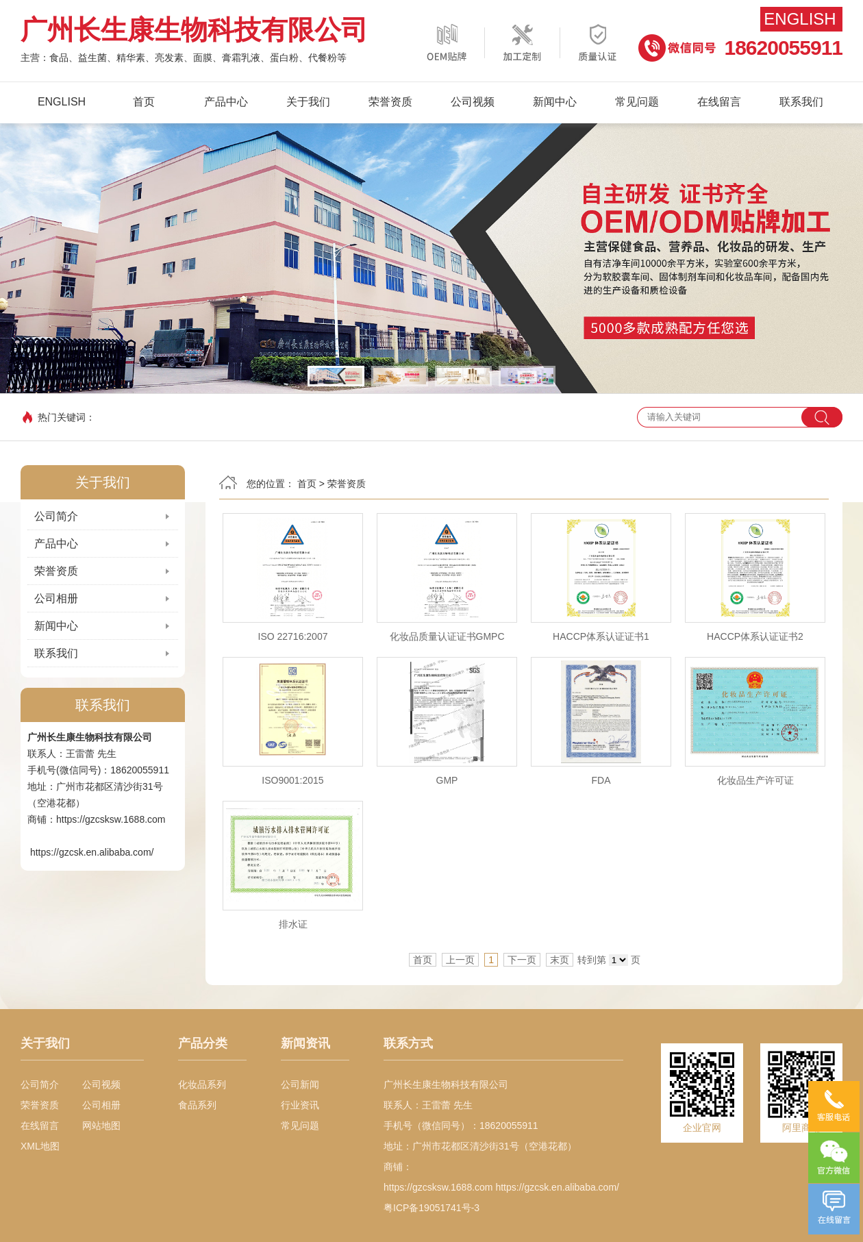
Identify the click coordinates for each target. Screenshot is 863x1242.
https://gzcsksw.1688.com (111, 819)
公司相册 (56, 598)
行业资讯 (300, 1105)
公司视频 (473, 102)
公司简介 (56, 516)
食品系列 (197, 1105)
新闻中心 (555, 102)
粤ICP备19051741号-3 (431, 1207)
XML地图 (40, 1146)
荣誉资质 (390, 102)
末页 (559, 959)
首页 (144, 102)
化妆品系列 (202, 1084)
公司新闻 (300, 1084)
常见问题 (637, 102)
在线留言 (719, 102)
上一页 (460, 959)
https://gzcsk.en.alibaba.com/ (92, 852)
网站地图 (101, 1125)
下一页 (522, 959)
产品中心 (226, 102)
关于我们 (308, 102)
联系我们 (801, 102)
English (800, 19)
